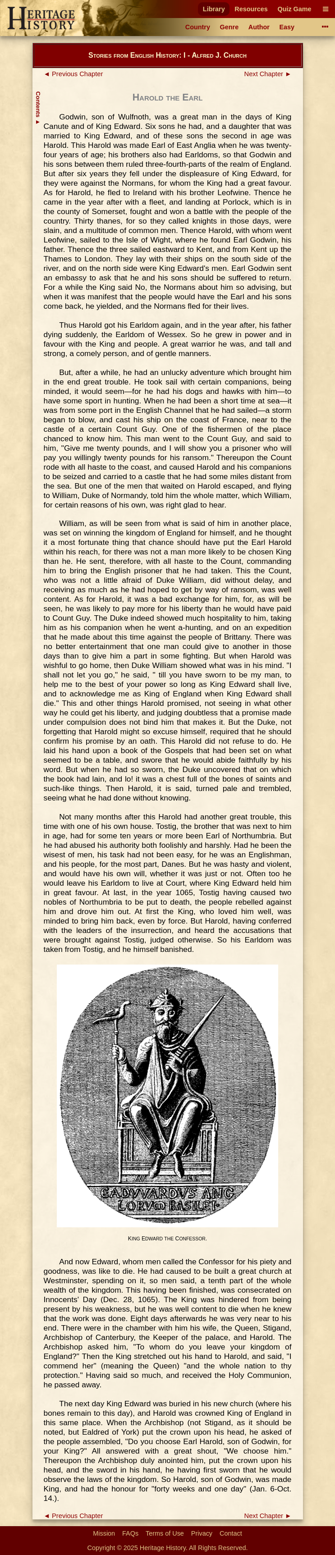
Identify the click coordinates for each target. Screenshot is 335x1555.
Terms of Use (165, 1533)
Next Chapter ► (268, 74)
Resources (251, 9)
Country (197, 27)
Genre (229, 27)
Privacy (201, 1533)
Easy (287, 27)
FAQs (130, 1533)
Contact (231, 1533)
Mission (104, 1533)
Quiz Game (294, 9)
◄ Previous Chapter (73, 74)
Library (214, 9)
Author (259, 27)
